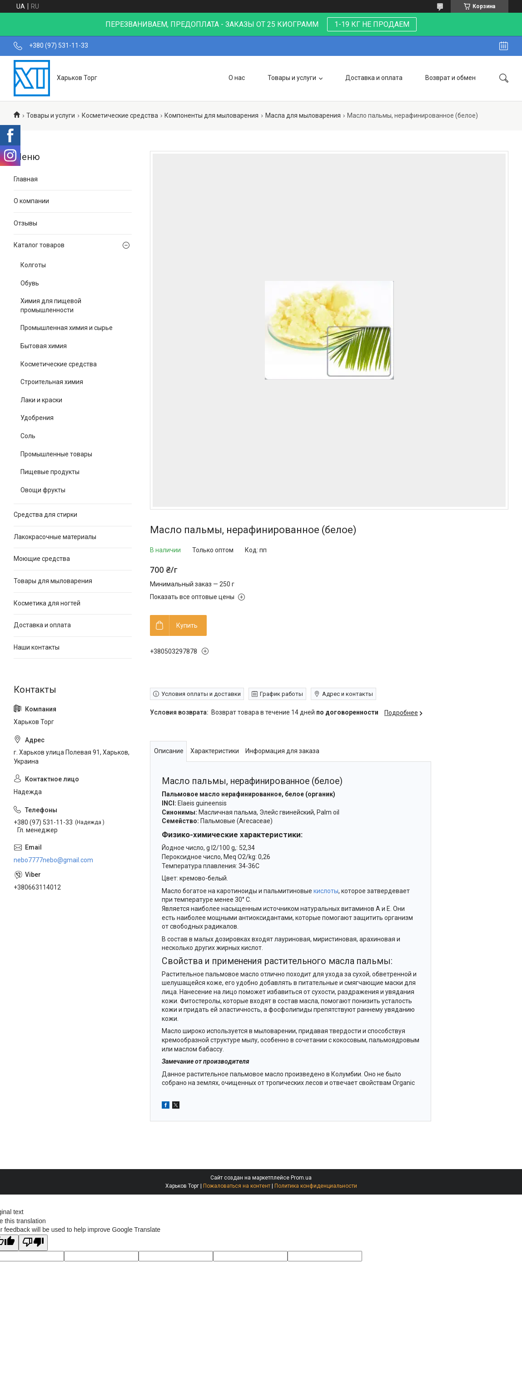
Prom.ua (301, 1178)
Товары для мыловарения (53, 581)
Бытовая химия (43, 346)
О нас (237, 77)
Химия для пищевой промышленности (50, 305)
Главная (26, 179)
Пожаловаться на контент (236, 1186)
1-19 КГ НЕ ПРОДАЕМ (371, 24)
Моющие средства (42, 558)
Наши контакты (37, 647)
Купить (187, 625)
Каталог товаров (39, 245)
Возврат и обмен (450, 77)
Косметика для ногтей (47, 603)
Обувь (29, 283)
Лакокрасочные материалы (55, 536)
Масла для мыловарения (303, 115)
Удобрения (37, 417)
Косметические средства (120, 115)
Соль (27, 436)
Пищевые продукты (50, 471)
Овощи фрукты (42, 490)
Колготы (33, 265)
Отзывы (25, 223)
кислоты (325, 891)
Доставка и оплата (374, 77)
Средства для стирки (45, 514)
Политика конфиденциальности (315, 1186)
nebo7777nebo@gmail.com (53, 860)
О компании (31, 201)
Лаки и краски (41, 400)
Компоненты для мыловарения (211, 115)
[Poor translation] (33, 1243)
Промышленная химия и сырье (66, 327)
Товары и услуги (292, 77)
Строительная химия (51, 381)
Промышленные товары (56, 454)
